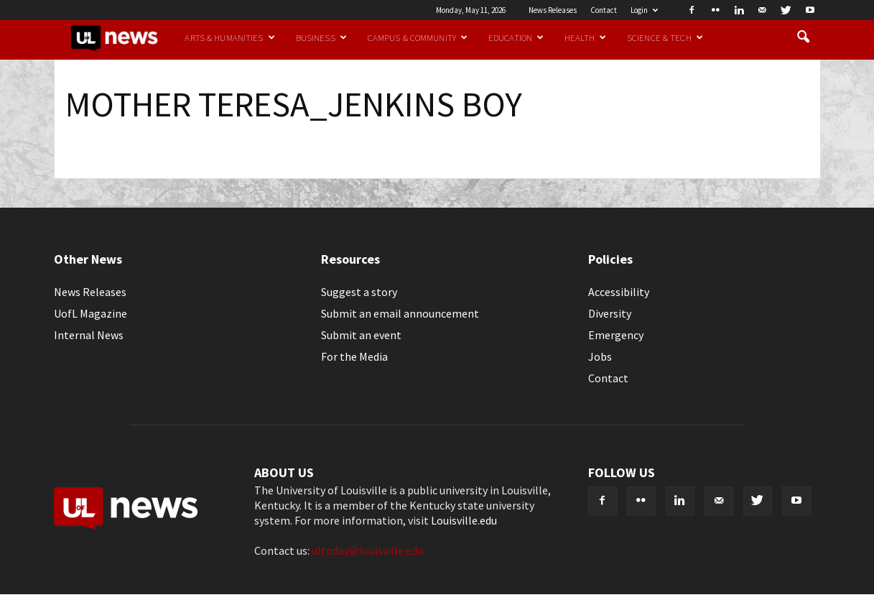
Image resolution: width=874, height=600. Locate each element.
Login (644, 10)
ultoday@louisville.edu (367, 550)
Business (321, 37)
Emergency (615, 335)
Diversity (609, 313)
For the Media (354, 356)
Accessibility (618, 292)
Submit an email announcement (400, 313)
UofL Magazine (90, 313)
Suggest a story (359, 292)
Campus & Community (418, 37)
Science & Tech (665, 37)
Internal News (89, 335)
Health (585, 37)
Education (516, 37)
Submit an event (361, 335)
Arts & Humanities (229, 37)
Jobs (600, 356)
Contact (603, 10)
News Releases (553, 10)
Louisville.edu (464, 520)
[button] (803, 37)
